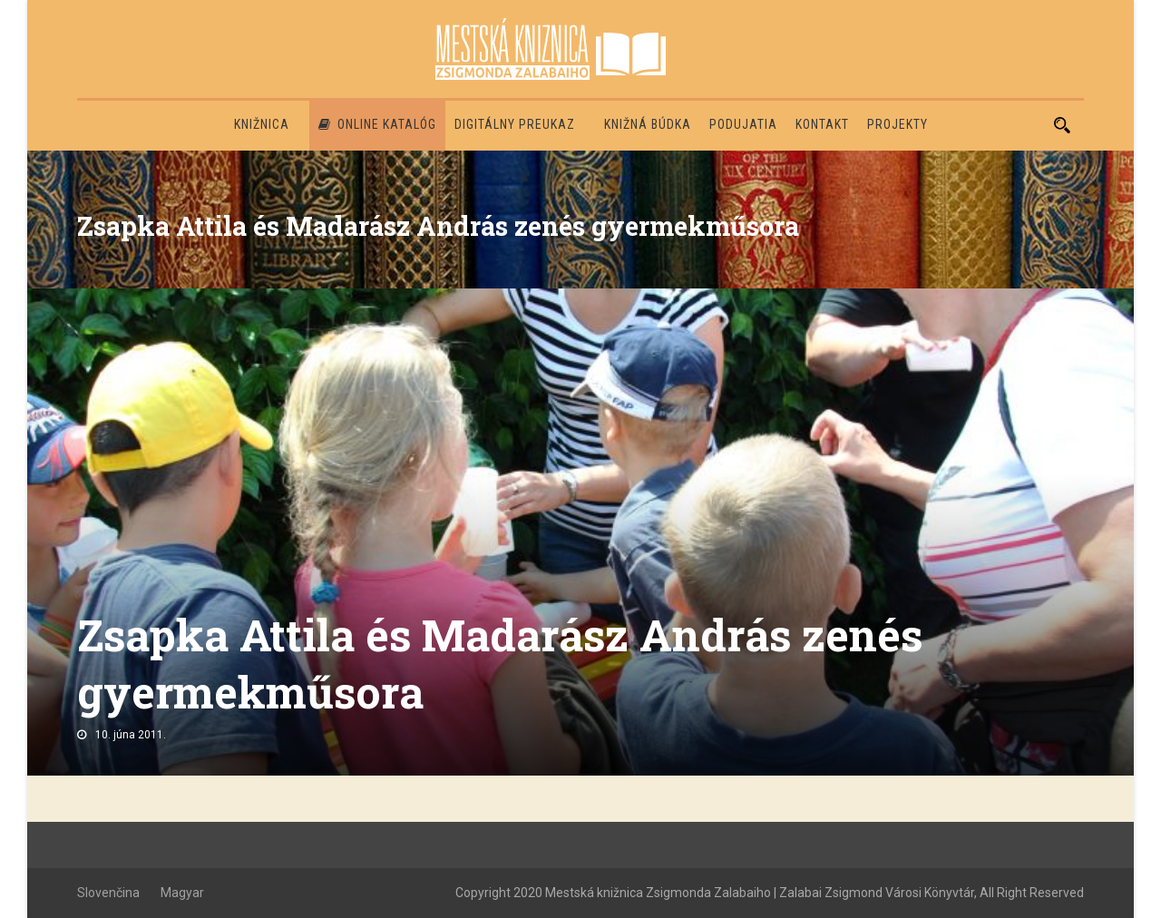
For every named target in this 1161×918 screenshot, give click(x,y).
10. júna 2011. (130, 734)
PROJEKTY (897, 124)
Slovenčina (108, 892)
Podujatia (743, 124)
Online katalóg (377, 124)
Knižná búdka (647, 124)
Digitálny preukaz (514, 124)
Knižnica (261, 124)
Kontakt (822, 124)
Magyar (182, 892)
